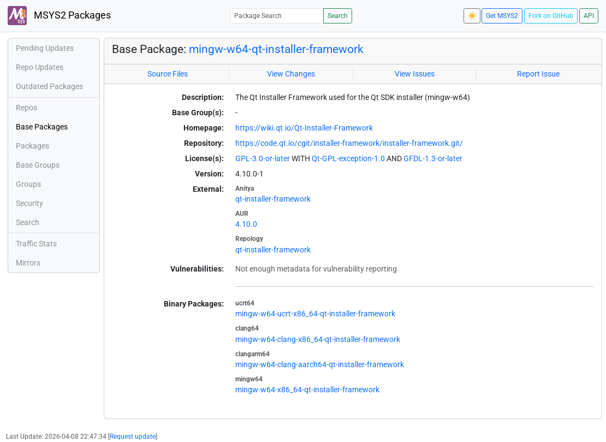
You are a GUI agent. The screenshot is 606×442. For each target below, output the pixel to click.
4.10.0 (246, 224)
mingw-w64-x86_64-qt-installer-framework (307, 389)
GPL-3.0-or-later (262, 158)
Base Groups (38, 165)
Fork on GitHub (550, 16)
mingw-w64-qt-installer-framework (276, 49)
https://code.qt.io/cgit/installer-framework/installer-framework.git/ (349, 143)
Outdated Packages (49, 86)
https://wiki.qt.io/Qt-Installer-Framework (304, 127)
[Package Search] (277, 15)
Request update (133, 436)
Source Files (167, 73)
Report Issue (538, 73)
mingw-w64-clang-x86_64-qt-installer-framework (317, 339)
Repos (26, 107)
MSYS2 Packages (59, 15)
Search (338, 16)
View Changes (291, 73)
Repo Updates (39, 67)
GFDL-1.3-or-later (432, 158)
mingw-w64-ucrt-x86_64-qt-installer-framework (315, 313)
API (589, 16)
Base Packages (42, 126)
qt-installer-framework (273, 199)
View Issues (415, 73)
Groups (28, 184)
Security (29, 203)
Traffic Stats (36, 243)
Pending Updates (45, 48)
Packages (32, 146)
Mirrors (28, 262)
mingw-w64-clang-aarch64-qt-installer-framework (319, 364)
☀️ (472, 16)
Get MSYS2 (502, 16)
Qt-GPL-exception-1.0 (348, 158)
